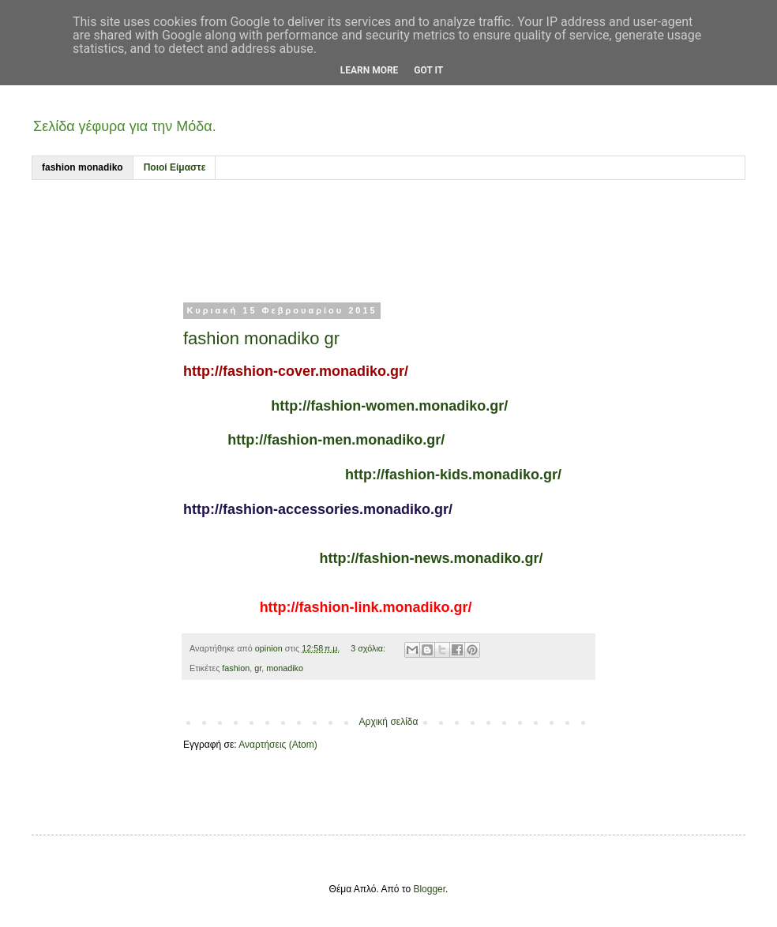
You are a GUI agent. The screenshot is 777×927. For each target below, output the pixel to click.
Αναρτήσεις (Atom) (277, 744)
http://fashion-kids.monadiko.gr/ (453, 474)
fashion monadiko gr (261, 338)
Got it (428, 70)
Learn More (369, 70)
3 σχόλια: (369, 648)
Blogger (429, 889)
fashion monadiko (82, 167)
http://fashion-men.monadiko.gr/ (336, 440)
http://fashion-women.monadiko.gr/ (389, 406)
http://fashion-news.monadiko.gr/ (431, 558)
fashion (236, 668)
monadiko (284, 668)
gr (257, 668)
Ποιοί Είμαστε (175, 167)
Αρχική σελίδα (389, 721)
